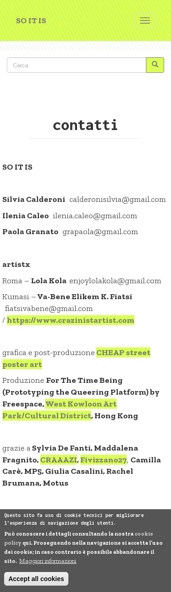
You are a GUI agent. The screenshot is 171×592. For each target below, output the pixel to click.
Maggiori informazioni (47, 561)
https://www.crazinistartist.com (71, 320)
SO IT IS (31, 20)
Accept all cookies (36, 579)
